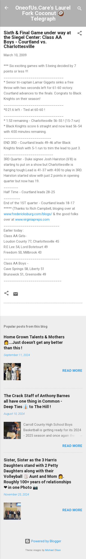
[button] (79, 33)
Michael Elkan (53, 550)
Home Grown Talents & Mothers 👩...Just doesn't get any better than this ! (34, 342)
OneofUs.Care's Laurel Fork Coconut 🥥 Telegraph (43, 13)
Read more (72, 371)
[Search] (79, 9)
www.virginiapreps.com (32, 219)
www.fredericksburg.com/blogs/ (28, 214)
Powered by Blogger (43, 541)
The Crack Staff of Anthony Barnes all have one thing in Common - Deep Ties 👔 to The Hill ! (37, 401)
